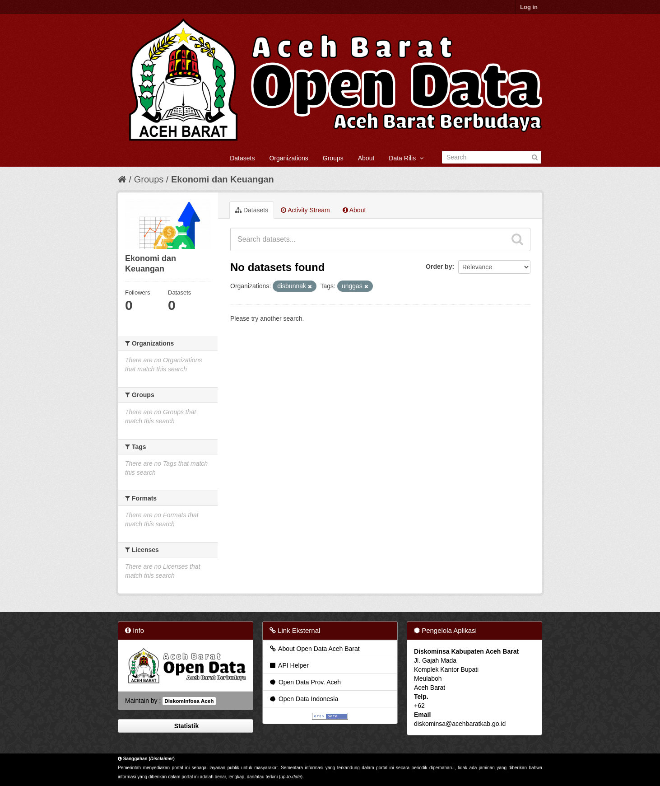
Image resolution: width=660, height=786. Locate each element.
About (366, 158)
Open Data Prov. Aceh (305, 682)
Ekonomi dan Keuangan (222, 179)
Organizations (288, 158)
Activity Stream (305, 210)
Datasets (242, 158)
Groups (333, 158)
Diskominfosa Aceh (189, 701)
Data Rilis (406, 158)
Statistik (185, 726)
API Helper (289, 665)
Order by (439, 266)
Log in (529, 7)
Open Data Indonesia (303, 698)
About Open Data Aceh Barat (314, 648)
